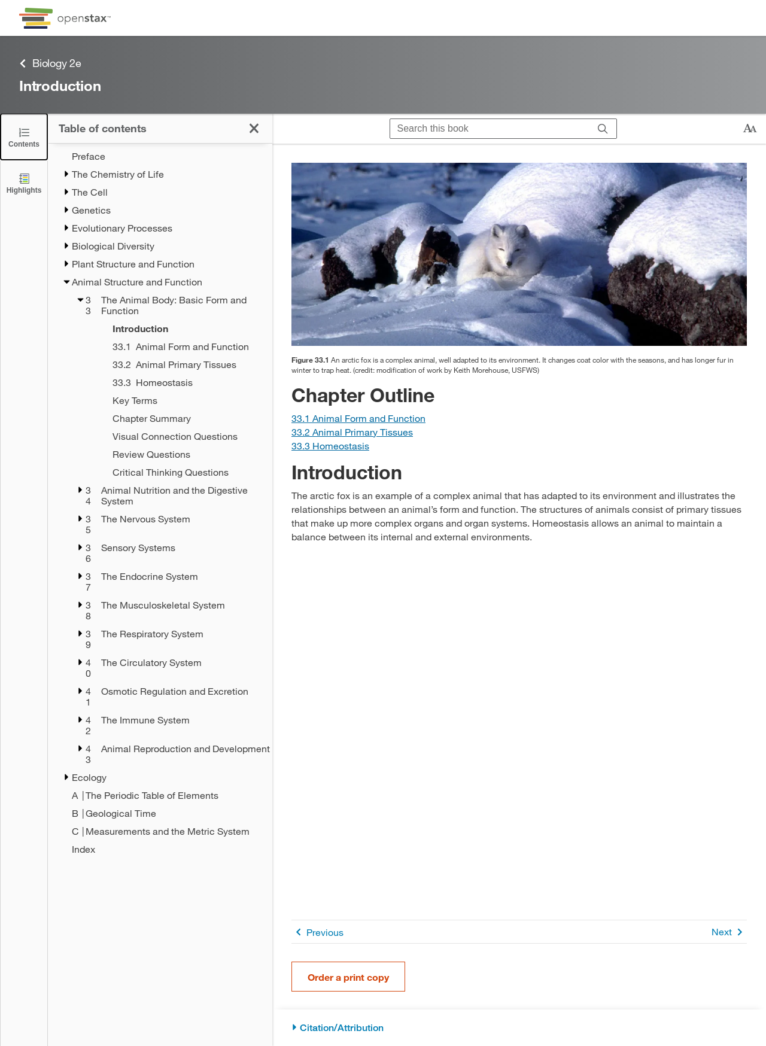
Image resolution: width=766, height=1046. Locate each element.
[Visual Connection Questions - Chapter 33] (176, 436)
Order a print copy (348, 977)
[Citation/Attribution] (519, 1027)
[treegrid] (160, 503)
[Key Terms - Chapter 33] (176, 400)
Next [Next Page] (729, 932)
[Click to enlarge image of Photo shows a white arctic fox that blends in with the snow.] (519, 254)
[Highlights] (24, 183)
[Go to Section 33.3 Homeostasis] (330, 445)
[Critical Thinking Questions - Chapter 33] (176, 472)
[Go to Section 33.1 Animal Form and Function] (358, 418)
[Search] (602, 128)
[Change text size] (750, 129)
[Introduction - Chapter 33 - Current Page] (176, 328)
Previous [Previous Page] (317, 932)
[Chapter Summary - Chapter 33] (176, 418)
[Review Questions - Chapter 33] (176, 454)
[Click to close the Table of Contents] (24, 137)
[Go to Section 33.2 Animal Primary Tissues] (352, 431)
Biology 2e (50, 63)
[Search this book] (489, 128)
